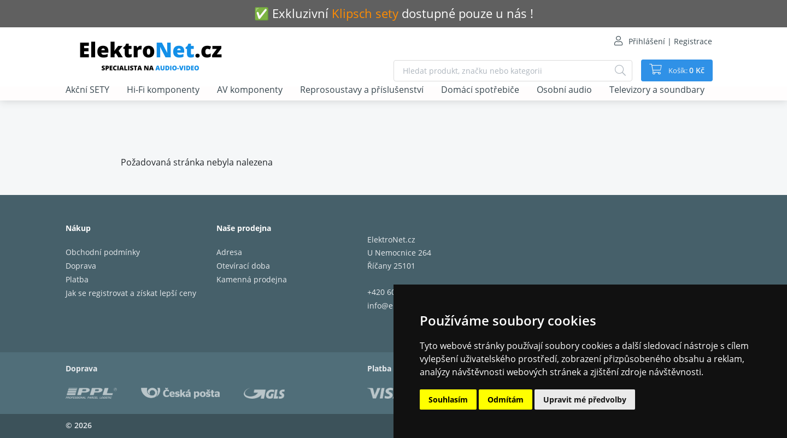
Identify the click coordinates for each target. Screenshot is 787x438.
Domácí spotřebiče (480, 90)
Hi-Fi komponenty (163, 90)
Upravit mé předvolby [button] (584, 399)
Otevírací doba (243, 266)
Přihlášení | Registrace (670, 41)
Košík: (683, 70)
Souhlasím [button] (448, 399)
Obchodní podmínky (103, 252)
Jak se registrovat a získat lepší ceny (131, 293)
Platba (77, 279)
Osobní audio (564, 90)
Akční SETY (87, 90)
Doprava (81, 266)
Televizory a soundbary (656, 90)
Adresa (229, 252)
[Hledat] (615, 70)
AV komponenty (250, 90)
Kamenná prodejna (251, 279)
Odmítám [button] (506, 399)
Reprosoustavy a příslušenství (362, 90)
